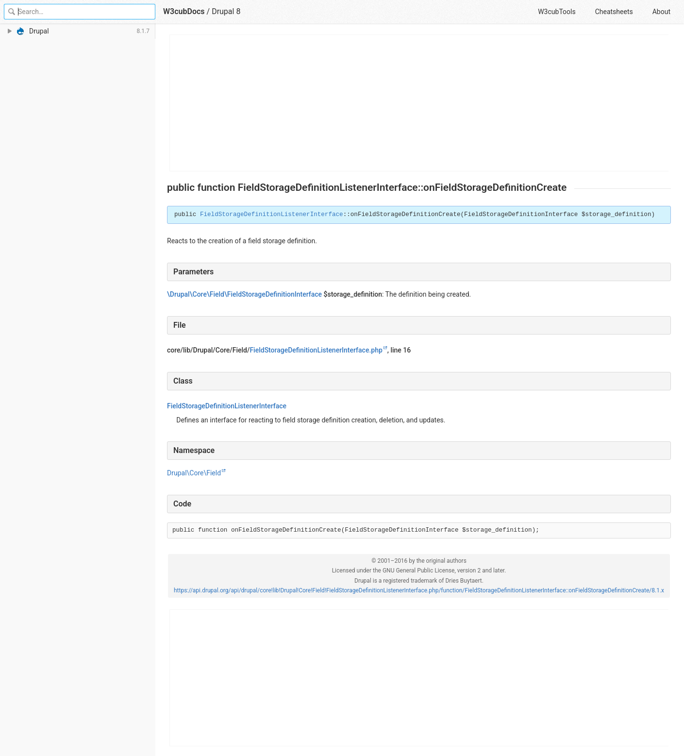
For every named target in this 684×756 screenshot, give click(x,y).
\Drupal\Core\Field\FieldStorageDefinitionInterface (244, 294)
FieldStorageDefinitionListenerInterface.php (316, 350)
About (661, 12)
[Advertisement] (419, 103)
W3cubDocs (184, 11)
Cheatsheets (614, 12)
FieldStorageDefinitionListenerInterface (271, 214)
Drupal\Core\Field (194, 473)
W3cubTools (556, 12)
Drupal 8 (226, 11)
